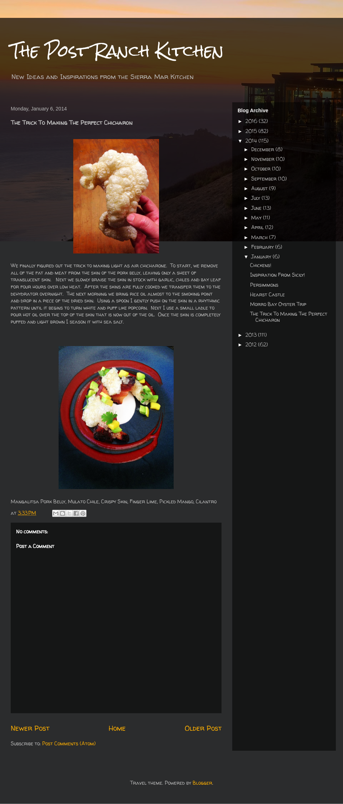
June (257, 207)
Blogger (202, 782)
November (263, 159)
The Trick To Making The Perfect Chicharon (288, 316)
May (257, 217)
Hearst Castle (267, 294)
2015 (251, 131)
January (262, 256)
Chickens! (260, 265)
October (261, 168)
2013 (251, 334)
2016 (252, 121)
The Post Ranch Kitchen (117, 50)
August (260, 188)
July (256, 197)
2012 (251, 344)
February (263, 246)
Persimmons (264, 284)
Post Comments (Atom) (69, 743)
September (264, 178)
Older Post (203, 728)
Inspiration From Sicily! (277, 274)
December (263, 149)
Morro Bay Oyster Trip (278, 304)
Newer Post (30, 728)
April (258, 227)
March (260, 237)
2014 (251, 140)
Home (117, 728)
